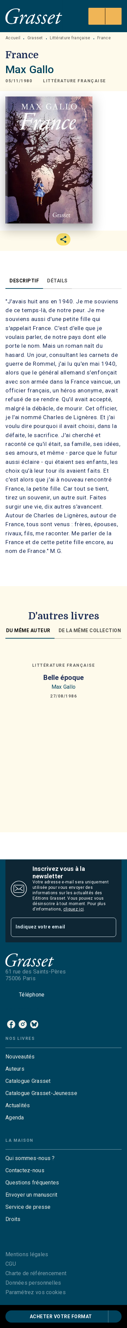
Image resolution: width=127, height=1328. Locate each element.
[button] (74, 81)
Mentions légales (26, 1254)
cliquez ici (73, 909)
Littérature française (70, 38)
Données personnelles (33, 1283)
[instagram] (22, 1024)
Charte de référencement (35, 1273)
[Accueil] (33, 16)
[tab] (24, 281)
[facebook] (11, 1024)
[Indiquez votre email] (55, 927)
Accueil (12, 38)
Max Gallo (29, 69)
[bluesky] (34, 1024)
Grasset (35, 38)
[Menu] (105, 16)
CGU (10, 1264)
